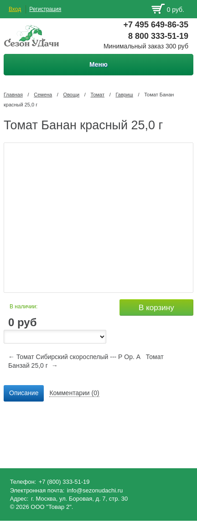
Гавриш (124, 94)
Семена (43, 94)
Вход (15, 9)
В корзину (156, 307)
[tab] (24, 393)
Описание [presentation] (23, 393)
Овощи (71, 94)
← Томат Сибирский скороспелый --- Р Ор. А (74, 356)
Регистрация (45, 9)
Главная (13, 94)
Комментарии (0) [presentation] (74, 393)
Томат (97, 94)
